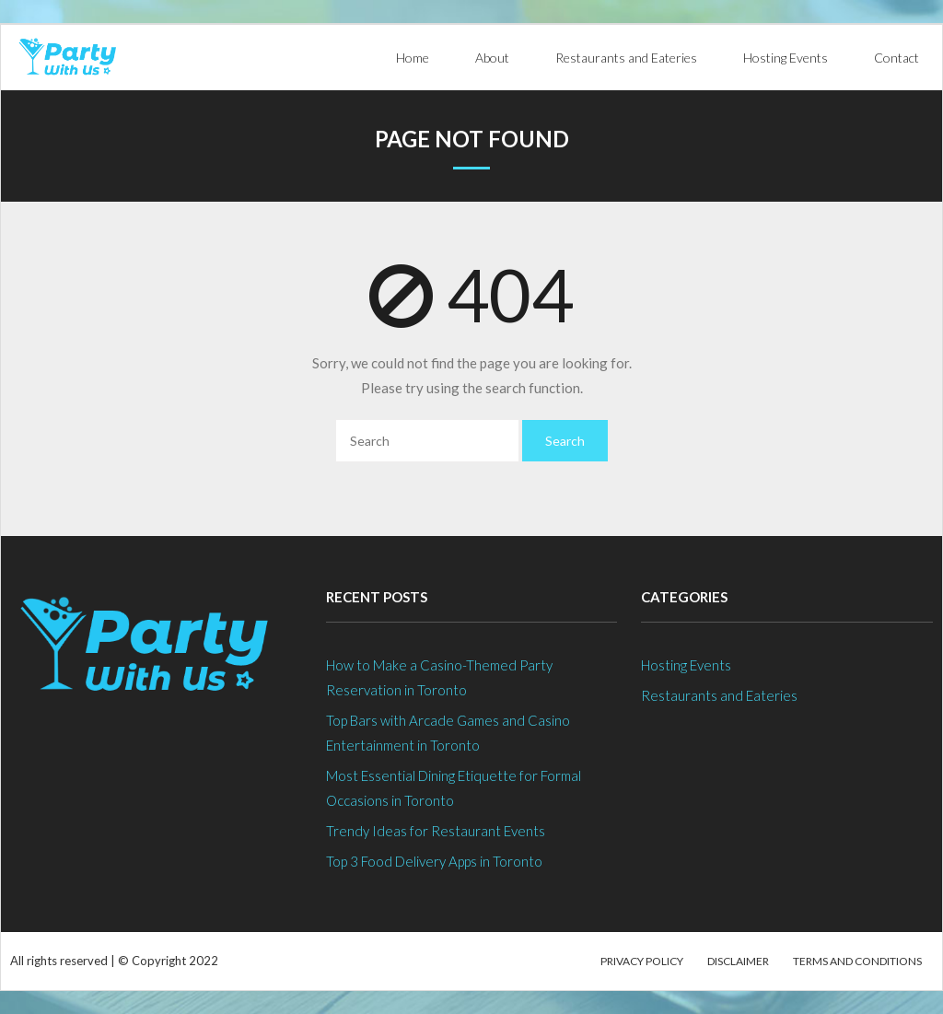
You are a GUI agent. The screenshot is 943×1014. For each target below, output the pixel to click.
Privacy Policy (641, 961)
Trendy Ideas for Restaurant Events (435, 830)
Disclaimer (738, 961)
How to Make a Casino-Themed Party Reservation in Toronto (439, 677)
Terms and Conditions (857, 961)
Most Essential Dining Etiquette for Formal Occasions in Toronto (453, 788)
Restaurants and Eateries (719, 695)
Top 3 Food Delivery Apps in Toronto (434, 861)
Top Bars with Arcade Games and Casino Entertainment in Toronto (448, 732)
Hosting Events (686, 665)
